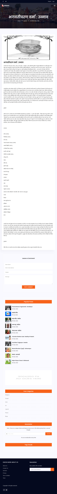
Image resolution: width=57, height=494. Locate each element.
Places (6, 412)
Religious (7, 394)
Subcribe (48, 433)
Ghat (6, 402)
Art (6, 405)
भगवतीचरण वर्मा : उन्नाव (34, 20)
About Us (5, 465)
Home (19, 20)
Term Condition (6, 475)
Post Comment (28, 287)
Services (5, 470)
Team (4, 478)
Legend (25, 20)
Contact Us (5, 468)
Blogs (6, 416)
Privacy (4, 473)
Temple (7, 398)
